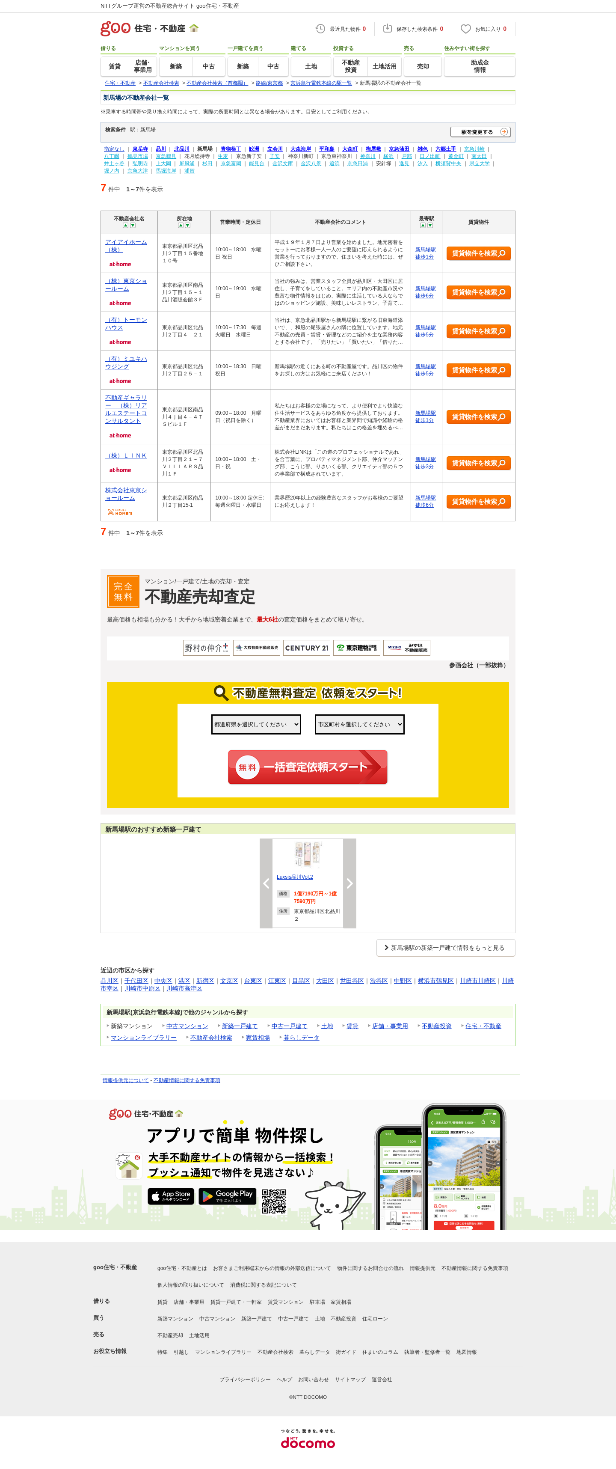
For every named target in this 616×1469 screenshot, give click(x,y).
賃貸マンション (286, 1302)
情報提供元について (126, 1080)
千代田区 (136, 980)
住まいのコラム (380, 1352)
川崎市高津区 (184, 988)
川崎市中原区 (142, 988)
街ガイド (346, 1352)
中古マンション (187, 1026)
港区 (184, 980)
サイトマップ (350, 1380)
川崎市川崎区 (478, 980)
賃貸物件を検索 (479, 254)
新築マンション (175, 1319)
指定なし (114, 149)
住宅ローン (375, 1319)
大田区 (325, 980)
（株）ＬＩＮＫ (126, 455)
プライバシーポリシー (245, 1380)
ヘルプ (284, 1380)
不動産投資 (437, 1026)
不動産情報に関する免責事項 (187, 1080)
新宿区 (205, 980)
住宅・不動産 (483, 1026)
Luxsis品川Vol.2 (295, 877)
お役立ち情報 (110, 1351)
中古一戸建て (290, 1026)
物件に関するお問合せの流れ (370, 1268)
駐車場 (317, 1302)
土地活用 (199, 1335)
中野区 (403, 980)
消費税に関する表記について (263, 1285)
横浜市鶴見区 (436, 980)
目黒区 (301, 980)
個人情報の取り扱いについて (190, 1285)
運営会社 (382, 1380)
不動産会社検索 (211, 1037)
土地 (327, 1026)
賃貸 (352, 1026)
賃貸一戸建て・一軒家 (236, 1302)
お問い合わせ (313, 1380)
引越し (181, 1352)
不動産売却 (170, 1335)
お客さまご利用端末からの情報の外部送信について (272, 1268)
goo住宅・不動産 (115, 1267)
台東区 (253, 980)
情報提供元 (422, 1268)
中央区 (163, 980)
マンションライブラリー (144, 1037)
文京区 (229, 980)
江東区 (277, 980)
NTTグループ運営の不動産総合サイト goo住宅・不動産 (170, 6)
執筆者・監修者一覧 (427, 1352)
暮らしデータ (302, 1037)
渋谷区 (379, 980)
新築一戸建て (240, 1026)
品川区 (109, 980)
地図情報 (466, 1352)
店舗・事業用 (390, 1026)
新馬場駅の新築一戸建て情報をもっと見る (448, 947)
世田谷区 (352, 980)
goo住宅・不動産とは (182, 1268)
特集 (162, 1352)
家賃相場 (258, 1037)
